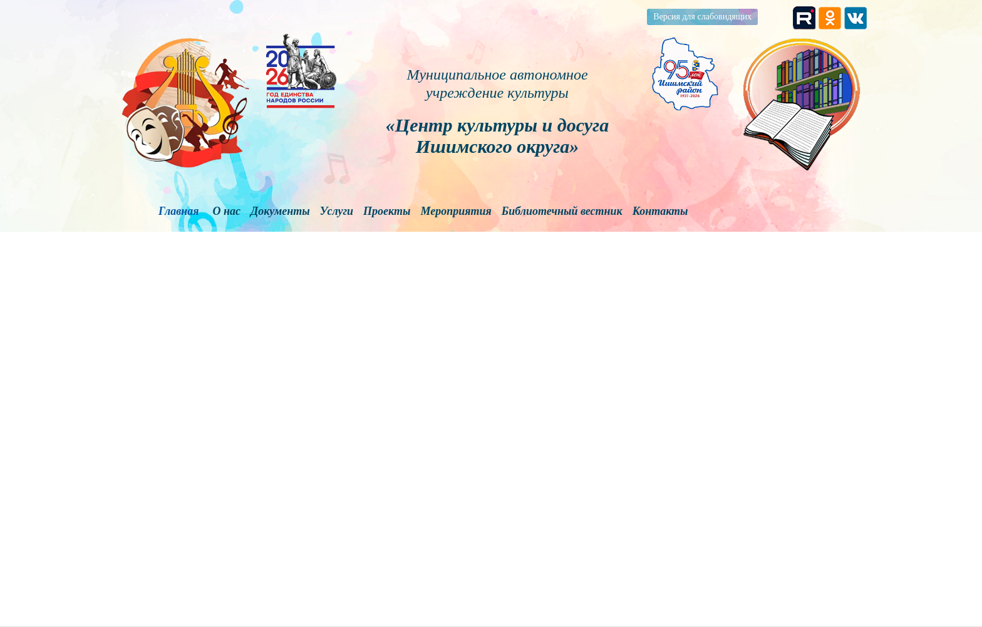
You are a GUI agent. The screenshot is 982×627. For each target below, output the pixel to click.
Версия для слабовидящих (702, 16)
